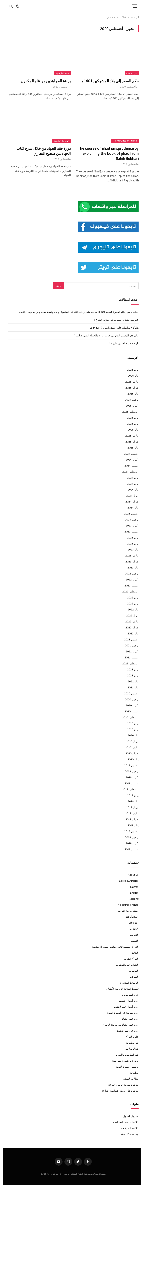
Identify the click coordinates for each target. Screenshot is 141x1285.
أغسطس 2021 (128, 663)
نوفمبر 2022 (129, 573)
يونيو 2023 (130, 543)
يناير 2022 (130, 633)
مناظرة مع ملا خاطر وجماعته (120, 1084)
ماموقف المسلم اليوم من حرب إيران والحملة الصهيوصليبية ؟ (103, 335)
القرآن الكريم (129, 958)
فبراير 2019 (129, 819)
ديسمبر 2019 (129, 765)
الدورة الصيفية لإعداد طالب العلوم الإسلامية (113, 946)
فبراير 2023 (129, 561)
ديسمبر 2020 (129, 693)
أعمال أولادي (129, 916)
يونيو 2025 (130, 423)
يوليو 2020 (130, 723)
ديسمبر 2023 (129, 513)
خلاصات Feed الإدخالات (123, 1122)
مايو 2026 (130, 375)
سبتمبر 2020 (129, 711)
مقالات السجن (128, 1078)
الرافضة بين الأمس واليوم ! (121, 343)
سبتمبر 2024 (129, 465)
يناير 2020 (130, 759)
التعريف (131, 934)
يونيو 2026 (130, 369)
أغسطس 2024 (128, 471)
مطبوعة (131, 1072)
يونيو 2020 (130, 729)
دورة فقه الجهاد (127, 1018)
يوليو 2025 (130, 417)
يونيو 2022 (130, 603)
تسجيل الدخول (128, 1116)
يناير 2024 (130, 507)
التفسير (132, 940)
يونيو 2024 (130, 483)
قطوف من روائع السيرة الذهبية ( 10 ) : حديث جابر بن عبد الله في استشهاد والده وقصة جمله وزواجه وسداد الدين (76, 311)
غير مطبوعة (129, 73)
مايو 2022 (130, 609)
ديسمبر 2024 (129, 453)
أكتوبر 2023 (129, 525)
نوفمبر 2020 (129, 699)
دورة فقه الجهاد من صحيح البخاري (118, 1024)
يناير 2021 (130, 687)
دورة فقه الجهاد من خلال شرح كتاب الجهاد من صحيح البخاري (41, 151)
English (132, 892)
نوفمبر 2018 (129, 837)
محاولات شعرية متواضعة (122, 1060)
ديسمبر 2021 (129, 639)
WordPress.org (127, 1134)
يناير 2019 (130, 825)
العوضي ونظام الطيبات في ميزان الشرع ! (114, 319)
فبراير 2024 (129, 501)
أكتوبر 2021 (129, 651)
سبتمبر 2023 (129, 531)
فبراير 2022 (129, 627)
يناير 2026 (130, 393)
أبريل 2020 (130, 741)
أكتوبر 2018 (129, 843)
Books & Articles (126, 880)
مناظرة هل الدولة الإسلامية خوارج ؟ (117, 1090)
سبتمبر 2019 (129, 783)
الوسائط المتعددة (58, 140)
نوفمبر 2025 (129, 399)
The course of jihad (122, 140)
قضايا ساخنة (129, 1048)
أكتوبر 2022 (129, 579)
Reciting (131, 898)
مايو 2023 (130, 549)
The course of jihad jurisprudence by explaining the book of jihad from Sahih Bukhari (105, 153)
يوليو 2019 (130, 795)
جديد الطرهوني (59, 73)
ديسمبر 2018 (129, 831)
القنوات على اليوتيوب (124, 964)
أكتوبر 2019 (129, 777)
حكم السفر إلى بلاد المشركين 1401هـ (107, 81)
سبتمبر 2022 (129, 585)
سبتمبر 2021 (129, 657)
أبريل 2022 (130, 615)
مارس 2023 (129, 555)
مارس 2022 (129, 621)
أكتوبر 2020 (129, 705)
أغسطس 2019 (128, 789)
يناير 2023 (130, 567)
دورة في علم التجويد (125, 1030)
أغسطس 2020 (128, 717)
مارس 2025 (129, 435)
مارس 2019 (129, 813)
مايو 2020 (130, 735)
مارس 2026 (129, 381)
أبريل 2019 (130, 807)
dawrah (131, 886)
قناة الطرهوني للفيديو (124, 1054)
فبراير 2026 (129, 387)
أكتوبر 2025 (129, 405)
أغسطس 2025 (128, 411)
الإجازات (131, 928)
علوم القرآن (129, 1036)
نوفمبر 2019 (129, 771)
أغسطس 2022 (128, 591)
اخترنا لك (131, 922)
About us (130, 874)
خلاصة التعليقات (127, 1128)
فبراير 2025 (129, 441)
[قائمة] (131, 6)
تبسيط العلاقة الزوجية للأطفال (120, 988)
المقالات (131, 976)
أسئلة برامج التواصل (125, 910)
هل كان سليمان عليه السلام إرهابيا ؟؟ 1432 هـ (111, 327)
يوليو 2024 (130, 477)
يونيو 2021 (130, 675)
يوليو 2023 (130, 537)
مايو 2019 (130, 801)
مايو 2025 (130, 429)
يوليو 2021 (130, 669)
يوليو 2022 (130, 597)
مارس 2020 (129, 747)
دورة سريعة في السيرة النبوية (120, 1012)
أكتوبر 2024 (129, 459)
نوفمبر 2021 (129, 645)
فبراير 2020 (129, 753)
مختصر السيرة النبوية (124, 1066)
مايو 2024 (130, 489)
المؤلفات (131, 970)
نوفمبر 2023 (129, 519)
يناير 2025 (130, 447)
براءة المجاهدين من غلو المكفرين (42, 81)
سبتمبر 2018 (129, 849)
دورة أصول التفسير (126, 1000)
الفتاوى (132, 952)
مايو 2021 (130, 681)
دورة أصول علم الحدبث (123, 1006)
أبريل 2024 (130, 495)
